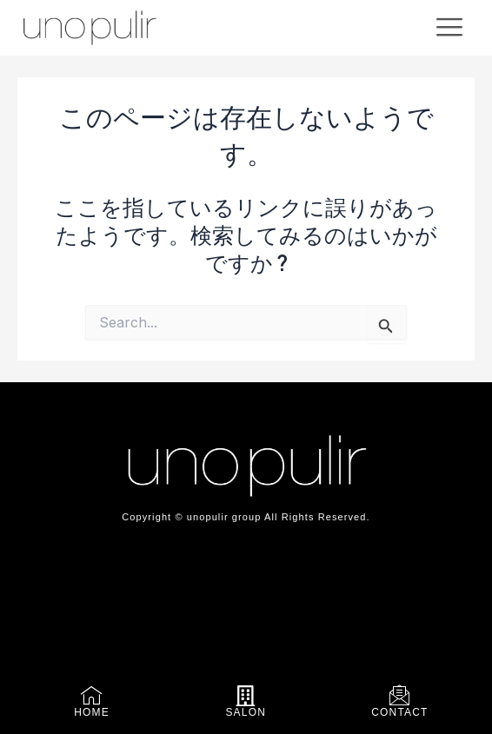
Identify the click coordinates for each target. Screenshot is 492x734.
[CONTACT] (400, 696)
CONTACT (400, 712)
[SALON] (245, 696)
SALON (245, 712)
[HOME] (92, 696)
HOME (92, 712)
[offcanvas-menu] (449, 27)
